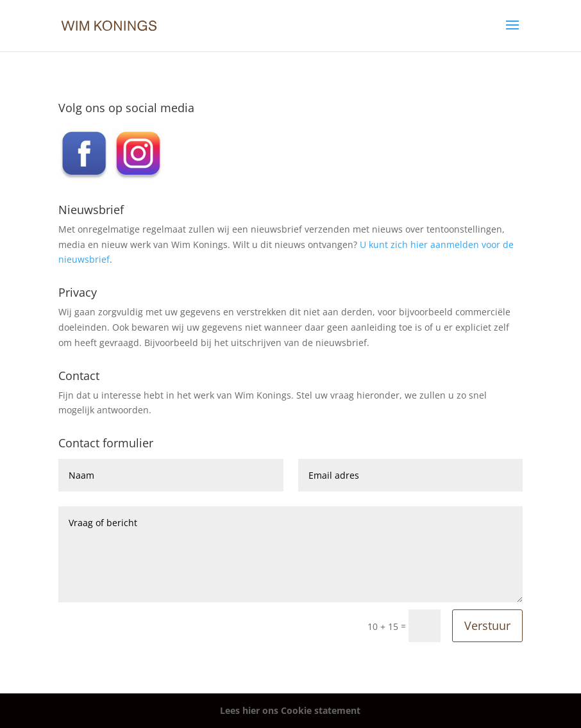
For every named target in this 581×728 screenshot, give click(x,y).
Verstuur (487, 625)
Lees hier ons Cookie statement (290, 710)
